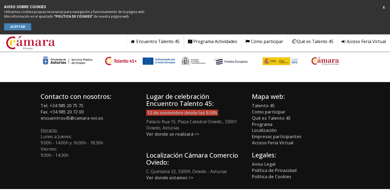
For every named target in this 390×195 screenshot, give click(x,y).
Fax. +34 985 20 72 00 (62, 112)
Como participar (268, 112)
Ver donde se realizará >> (172, 134)
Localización (264, 130)
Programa (262, 124)
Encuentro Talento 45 (155, 41)
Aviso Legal (263, 164)
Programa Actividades (213, 41)
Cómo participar (264, 41)
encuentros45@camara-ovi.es (72, 118)
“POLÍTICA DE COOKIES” (73, 16)
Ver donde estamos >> (169, 178)
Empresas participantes (276, 136)
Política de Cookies (271, 177)
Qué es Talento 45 (312, 41)
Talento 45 (264, 106)
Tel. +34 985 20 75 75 (62, 106)
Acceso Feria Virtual (364, 41)
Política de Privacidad (274, 170)
